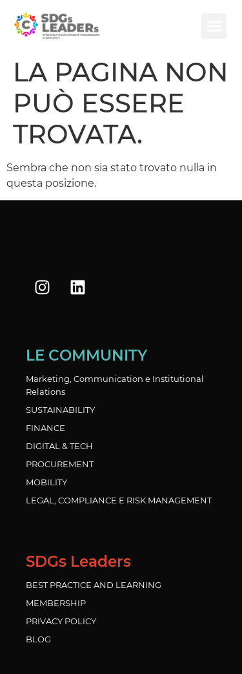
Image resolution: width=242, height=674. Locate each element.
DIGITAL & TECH (59, 446)
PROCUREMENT (60, 464)
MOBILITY (46, 482)
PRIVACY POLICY (61, 621)
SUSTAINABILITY (60, 410)
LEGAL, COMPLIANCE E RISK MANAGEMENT (119, 500)
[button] (214, 26)
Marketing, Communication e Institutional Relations (115, 385)
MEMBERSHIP (56, 603)
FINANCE (45, 428)
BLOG (38, 639)
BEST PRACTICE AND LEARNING (93, 585)
